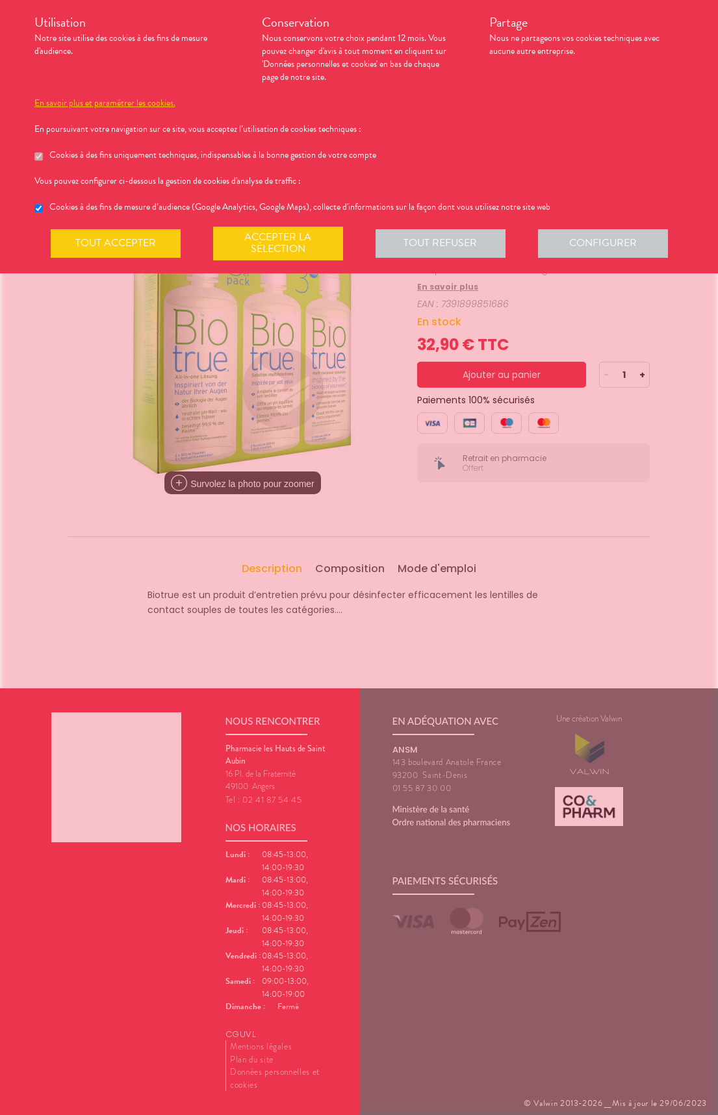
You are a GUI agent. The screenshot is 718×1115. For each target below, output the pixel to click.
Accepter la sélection (277, 243)
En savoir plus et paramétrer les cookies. (104, 103)
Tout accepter (115, 243)
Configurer (603, 243)
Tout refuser (440, 243)
